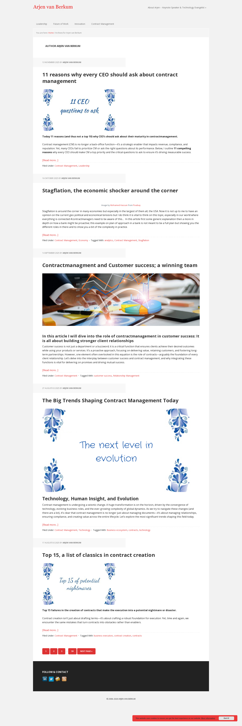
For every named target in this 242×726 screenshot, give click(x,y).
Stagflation (143, 246)
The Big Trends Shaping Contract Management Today (117, 416)
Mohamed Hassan (119, 211)
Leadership (84, 165)
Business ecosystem (117, 549)
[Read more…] (50, 160)
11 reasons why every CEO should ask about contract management (113, 77)
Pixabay (137, 211)
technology (144, 549)
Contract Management (66, 165)
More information (208, 718)
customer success (103, 388)
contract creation (122, 655)
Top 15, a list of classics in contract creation (112, 573)
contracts (133, 549)
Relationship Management (126, 388)
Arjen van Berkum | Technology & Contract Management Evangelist (53, 7)
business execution (103, 655)
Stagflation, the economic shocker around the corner (116, 193)
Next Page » (86, 670)
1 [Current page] (47, 670)
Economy (83, 246)
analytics (108, 246)
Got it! (226, 718)
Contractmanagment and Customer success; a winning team (117, 274)
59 (73, 670)
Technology (84, 549)
